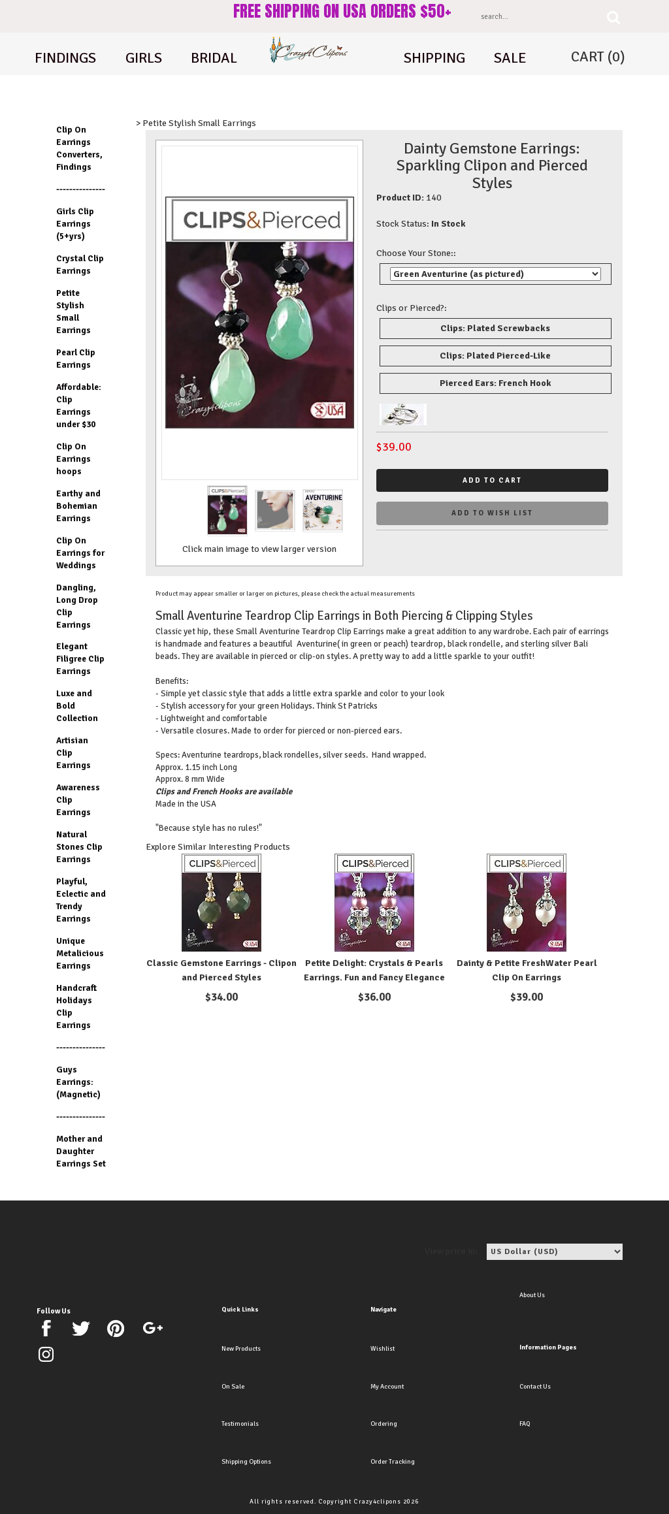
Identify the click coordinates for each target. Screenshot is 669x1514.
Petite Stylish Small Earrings (73, 311)
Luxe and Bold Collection (77, 706)
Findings (65, 58)
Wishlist (382, 1349)
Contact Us (535, 1387)
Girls (143, 58)
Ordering (383, 1424)
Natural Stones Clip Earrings (79, 847)
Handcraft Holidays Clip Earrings (76, 1006)
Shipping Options (246, 1462)
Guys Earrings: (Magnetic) (78, 1082)
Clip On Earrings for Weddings (80, 553)
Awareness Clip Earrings (78, 800)
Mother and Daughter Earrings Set (81, 1151)
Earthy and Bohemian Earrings (78, 506)
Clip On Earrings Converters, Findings (79, 148)
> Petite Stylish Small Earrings (196, 123)
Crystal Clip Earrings (80, 264)
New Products (241, 1349)
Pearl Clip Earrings (75, 358)
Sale (510, 58)
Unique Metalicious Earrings (80, 953)
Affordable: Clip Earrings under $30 (78, 405)
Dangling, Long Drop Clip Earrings (77, 606)
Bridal (214, 58)
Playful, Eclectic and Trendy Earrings (81, 900)
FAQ (524, 1424)
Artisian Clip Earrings (73, 753)
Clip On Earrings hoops (73, 459)
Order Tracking (392, 1462)
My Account (387, 1387)
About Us (532, 1295)
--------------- (80, 189)
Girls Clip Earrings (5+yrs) (75, 224)
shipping (434, 58)
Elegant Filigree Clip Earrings (80, 659)
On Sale (232, 1387)
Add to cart (492, 480)
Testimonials (240, 1424)
